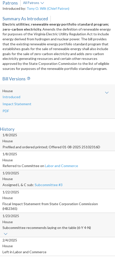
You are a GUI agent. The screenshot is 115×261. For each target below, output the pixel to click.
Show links (6, 233)
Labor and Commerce (61, 166)
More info (42, 3)
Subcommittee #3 (49, 185)
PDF (6, 111)
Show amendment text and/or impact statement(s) (107, 92)
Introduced (11, 97)
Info (28, 79)
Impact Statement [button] (17, 104)
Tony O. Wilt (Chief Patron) (48, 8)
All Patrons (31, 3)
